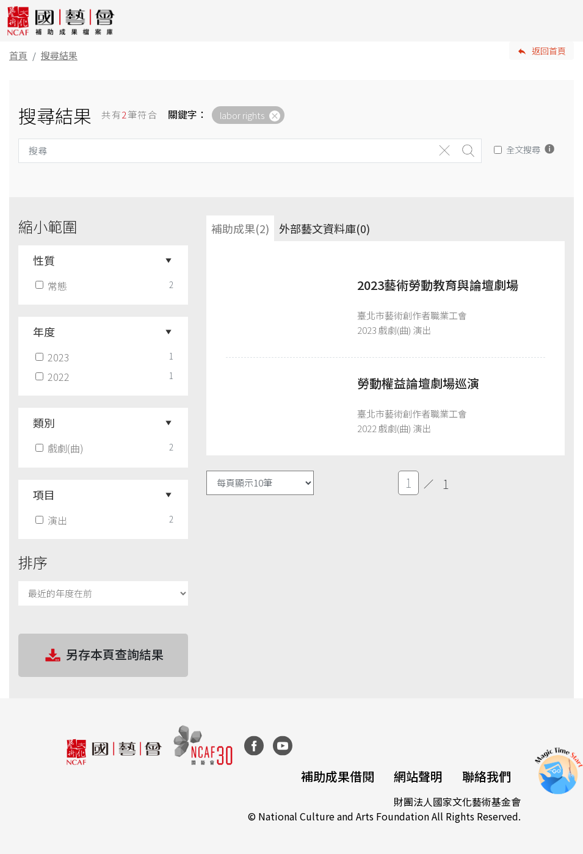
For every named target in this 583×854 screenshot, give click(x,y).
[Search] (225, 150)
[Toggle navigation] (564, 20)
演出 (52, 520)
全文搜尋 (523, 149)
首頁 (18, 55)
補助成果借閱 (337, 776)
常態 (52, 285)
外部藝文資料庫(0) (324, 228)
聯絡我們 (486, 776)
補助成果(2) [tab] (240, 228)
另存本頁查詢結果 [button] (103, 655)
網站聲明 (418, 776)
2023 (54, 357)
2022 (54, 376)
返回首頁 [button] (549, 51)
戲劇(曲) (61, 448)
